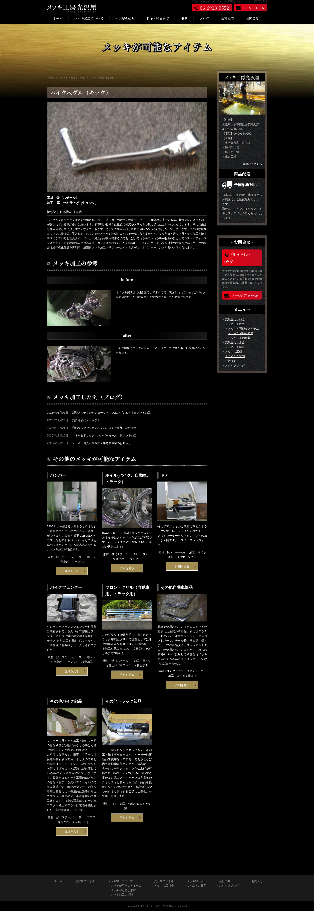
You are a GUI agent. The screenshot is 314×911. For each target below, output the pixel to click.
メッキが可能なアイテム (243, 328)
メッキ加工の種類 (239, 337)
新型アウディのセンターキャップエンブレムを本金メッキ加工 (111, 412)
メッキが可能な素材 (240, 333)
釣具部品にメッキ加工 (86, 420)
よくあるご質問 (235, 356)
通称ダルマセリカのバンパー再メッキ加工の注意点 (104, 427)
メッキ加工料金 (235, 347)
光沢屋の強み (125, 18)
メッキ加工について (88, 18)
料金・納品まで (158, 18)
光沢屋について (235, 319)
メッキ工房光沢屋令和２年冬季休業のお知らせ (101, 443)
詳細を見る (72, 571)
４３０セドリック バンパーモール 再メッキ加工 (104, 435)
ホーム (57, 18)
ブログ (204, 18)
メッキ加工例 (233, 351)
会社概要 (227, 18)
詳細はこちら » (252, 164)
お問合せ (252, 18)
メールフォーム (241, 295)
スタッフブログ (235, 365)
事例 (184, 18)
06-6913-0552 (237, 258)
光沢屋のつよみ (235, 342)
